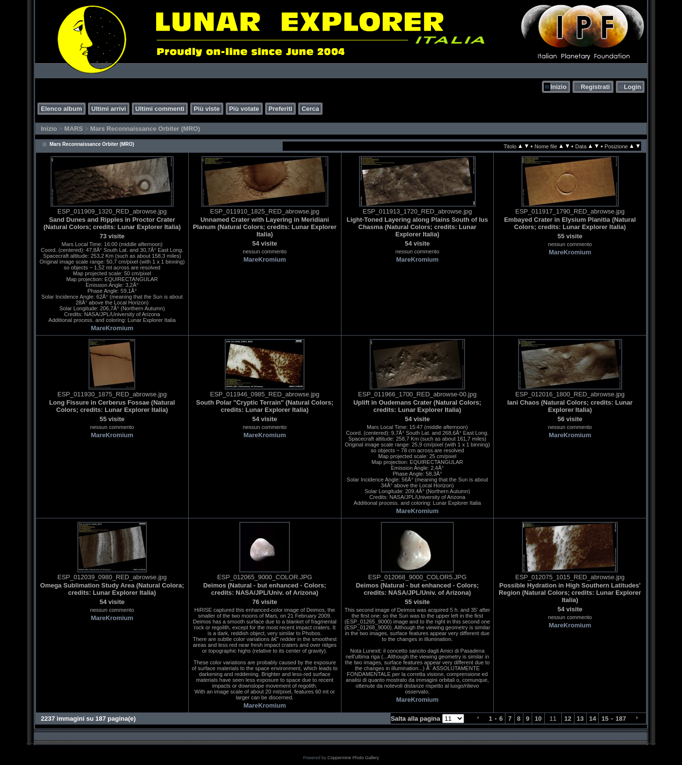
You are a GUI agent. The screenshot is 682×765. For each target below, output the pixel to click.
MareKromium (112, 328)
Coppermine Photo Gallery (353, 757)
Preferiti (280, 108)
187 (620, 718)
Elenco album (61, 108)
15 (604, 718)
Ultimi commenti (159, 108)
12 (567, 718)
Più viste (206, 108)
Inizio (558, 86)
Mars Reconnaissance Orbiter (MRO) (145, 128)
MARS (73, 128)
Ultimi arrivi (108, 108)
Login (632, 86)
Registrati (595, 86)
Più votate (244, 108)
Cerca (310, 108)
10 (538, 718)
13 (580, 718)
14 (592, 718)
